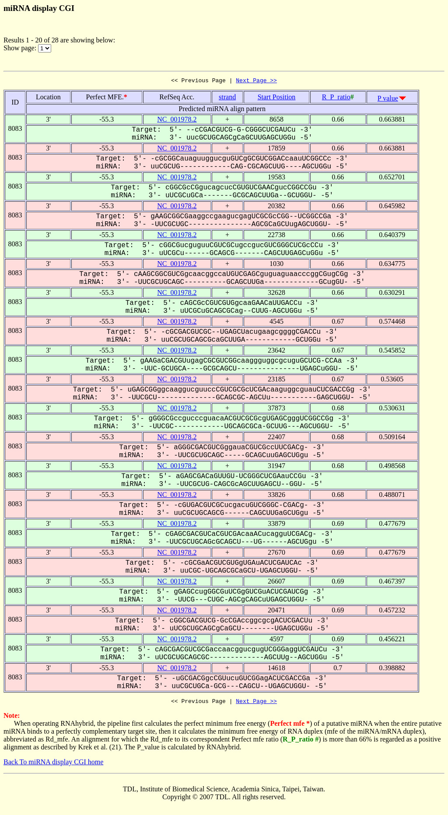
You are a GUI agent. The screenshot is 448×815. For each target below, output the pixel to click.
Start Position (277, 98)
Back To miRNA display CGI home (53, 764)
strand (227, 98)
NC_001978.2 (176, 120)
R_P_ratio (336, 98)
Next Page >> (256, 81)
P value (388, 99)
